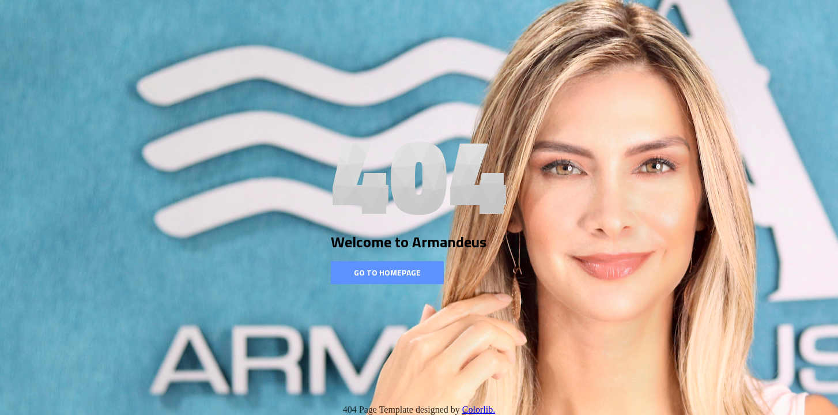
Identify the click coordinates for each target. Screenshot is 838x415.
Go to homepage (387, 272)
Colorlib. (478, 409)
